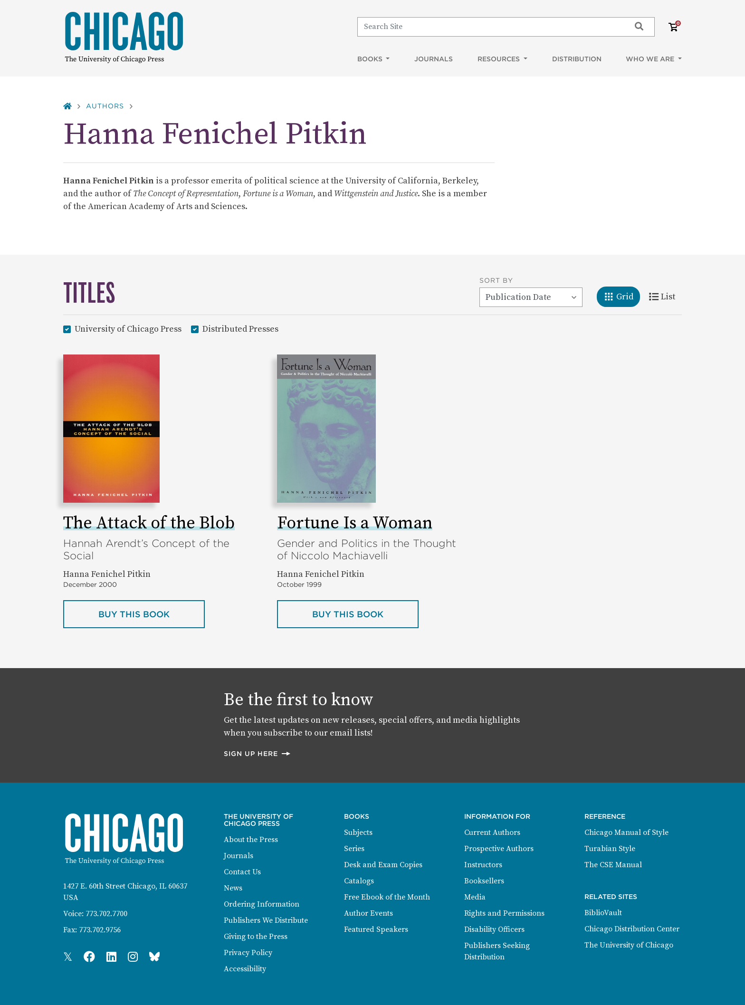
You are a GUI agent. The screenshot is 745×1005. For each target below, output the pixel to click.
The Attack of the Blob (149, 523)
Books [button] (370, 59)
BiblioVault (603, 913)
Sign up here (257, 753)
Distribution (577, 59)
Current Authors (492, 832)
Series (354, 848)
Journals (433, 59)
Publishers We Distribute (266, 920)
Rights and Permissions (504, 913)
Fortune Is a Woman (354, 523)
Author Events (368, 913)
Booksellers (484, 881)
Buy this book (151, 613)
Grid (621, 296)
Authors (105, 106)
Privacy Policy (248, 952)
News (233, 888)
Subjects (358, 832)
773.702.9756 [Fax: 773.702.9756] (100, 930)
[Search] (489, 27)
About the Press (251, 839)
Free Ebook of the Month (387, 897)
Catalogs (359, 881)
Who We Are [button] (651, 59)
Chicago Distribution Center (631, 929)
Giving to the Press (255, 936)
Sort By (496, 280)
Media (475, 897)
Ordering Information (261, 904)
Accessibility (245, 969)
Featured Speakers (376, 929)
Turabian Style (609, 848)
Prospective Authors (499, 848)
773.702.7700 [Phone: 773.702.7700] (106, 914)
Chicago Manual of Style (626, 832)
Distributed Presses (240, 329)
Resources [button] (500, 59)
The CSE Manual (613, 865)
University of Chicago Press (128, 329)
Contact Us (242, 872)
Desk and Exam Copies (383, 865)
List (665, 296)
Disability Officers (494, 929)
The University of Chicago (628, 945)
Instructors (483, 865)
